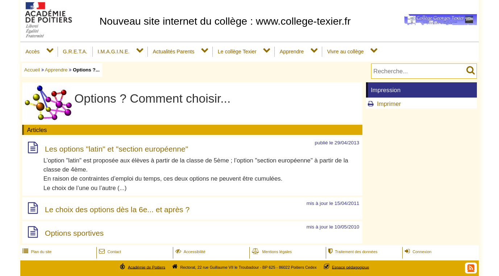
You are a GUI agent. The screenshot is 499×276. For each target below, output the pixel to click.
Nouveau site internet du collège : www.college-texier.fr (224, 21)
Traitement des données (352, 252)
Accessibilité (189, 252)
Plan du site (36, 252)
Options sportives (74, 233)
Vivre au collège (345, 51)
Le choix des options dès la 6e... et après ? (117, 209)
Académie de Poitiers (146, 267)
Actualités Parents (173, 51)
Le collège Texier (237, 51)
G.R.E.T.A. (75, 51)
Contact (109, 252)
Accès (32, 51)
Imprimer (389, 103)
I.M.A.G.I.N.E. (113, 51)
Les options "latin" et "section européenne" (116, 149)
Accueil (32, 70)
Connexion (417, 252)
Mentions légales (271, 252)
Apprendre (292, 51)
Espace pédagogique (350, 267)
